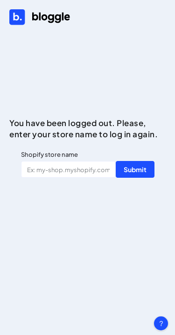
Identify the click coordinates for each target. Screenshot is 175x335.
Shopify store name (49, 154)
